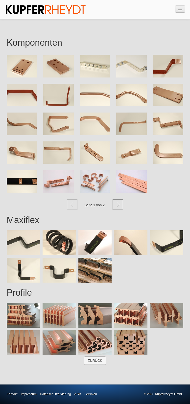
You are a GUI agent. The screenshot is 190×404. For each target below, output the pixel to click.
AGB (77, 394)
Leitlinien (90, 394)
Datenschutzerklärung (55, 394)
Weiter (118, 204)
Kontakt (12, 394)
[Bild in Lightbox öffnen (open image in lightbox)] (22, 66)
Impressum (29, 394)
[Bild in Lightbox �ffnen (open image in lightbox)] (23, 242)
